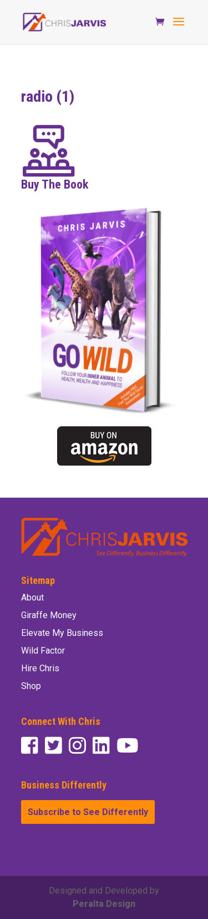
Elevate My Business (62, 633)
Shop (31, 686)
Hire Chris (40, 668)
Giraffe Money (49, 615)
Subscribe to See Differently (88, 812)
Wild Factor (43, 650)
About (32, 597)
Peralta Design (104, 904)
